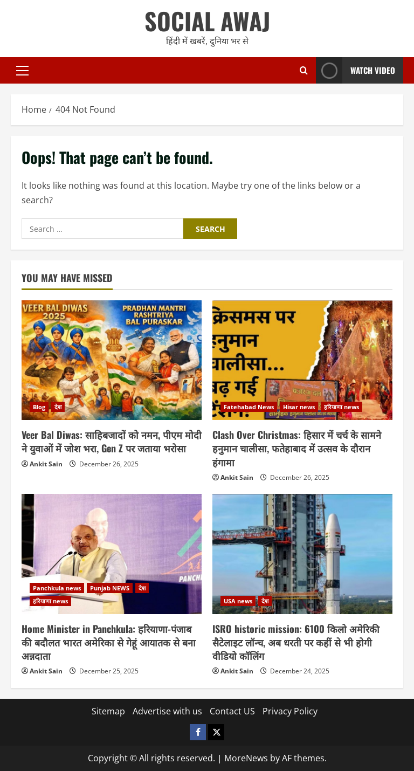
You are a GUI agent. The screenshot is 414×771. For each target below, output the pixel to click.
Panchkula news (57, 588)
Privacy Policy (290, 711)
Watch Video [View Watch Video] (355, 70)
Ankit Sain (46, 464)
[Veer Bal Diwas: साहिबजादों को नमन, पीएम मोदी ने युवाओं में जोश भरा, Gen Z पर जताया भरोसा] (112, 360)
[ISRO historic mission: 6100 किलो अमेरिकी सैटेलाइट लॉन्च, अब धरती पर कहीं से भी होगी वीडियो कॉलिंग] (302, 554)
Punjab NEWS (109, 588)
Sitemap (108, 711)
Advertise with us (167, 711)
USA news (238, 601)
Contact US (232, 711)
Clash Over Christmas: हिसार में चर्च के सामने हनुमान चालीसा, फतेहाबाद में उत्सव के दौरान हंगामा (296, 448)
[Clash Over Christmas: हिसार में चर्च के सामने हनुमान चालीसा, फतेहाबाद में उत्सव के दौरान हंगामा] (302, 360)
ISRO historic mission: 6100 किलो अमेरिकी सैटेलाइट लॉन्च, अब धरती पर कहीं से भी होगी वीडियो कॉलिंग (296, 642)
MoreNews (246, 758)
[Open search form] (304, 70)
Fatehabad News (249, 407)
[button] (22, 70)
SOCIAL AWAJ (207, 20)
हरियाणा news (341, 407)
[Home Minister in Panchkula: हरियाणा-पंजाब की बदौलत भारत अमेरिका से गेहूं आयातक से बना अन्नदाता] (112, 554)
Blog (39, 407)
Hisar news (299, 407)
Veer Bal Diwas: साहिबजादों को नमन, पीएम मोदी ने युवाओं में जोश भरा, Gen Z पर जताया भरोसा (112, 441)
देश (57, 407)
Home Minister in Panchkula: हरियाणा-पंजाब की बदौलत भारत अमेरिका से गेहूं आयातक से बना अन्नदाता (109, 642)
